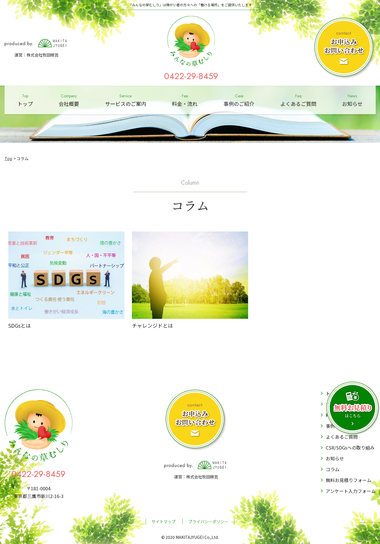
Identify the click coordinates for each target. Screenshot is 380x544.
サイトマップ (164, 521)
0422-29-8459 (191, 76)
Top (8, 158)
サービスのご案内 (125, 99)
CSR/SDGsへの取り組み (350, 447)
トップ (25, 99)
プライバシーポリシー (208, 521)
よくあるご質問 (298, 99)
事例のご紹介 (239, 99)
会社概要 (69, 99)
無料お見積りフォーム (348, 480)
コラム (332, 469)
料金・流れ (185, 99)
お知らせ (352, 99)
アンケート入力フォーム (351, 490)
